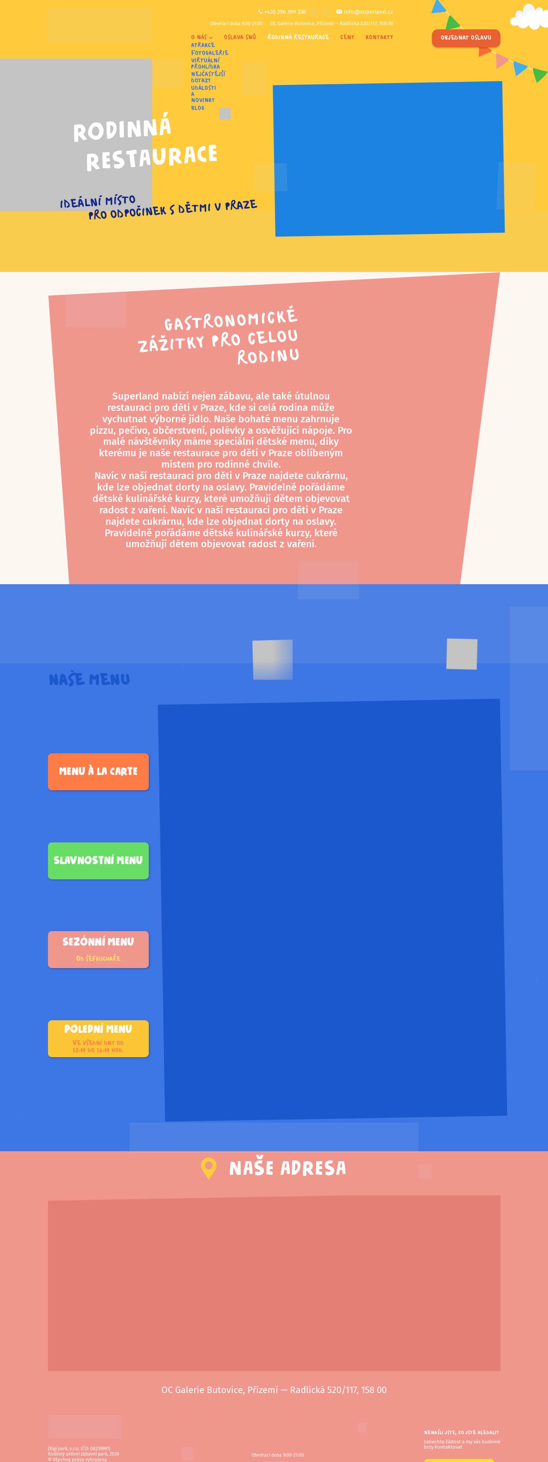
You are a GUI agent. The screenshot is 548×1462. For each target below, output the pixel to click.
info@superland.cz (368, 12)
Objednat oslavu (466, 38)
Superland (135, 396)
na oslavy (223, 487)
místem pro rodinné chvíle (220, 464)
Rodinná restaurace (298, 38)
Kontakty (379, 38)
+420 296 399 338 (285, 12)
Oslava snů (240, 38)
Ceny (347, 38)
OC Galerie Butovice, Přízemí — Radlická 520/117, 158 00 (331, 23)
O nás (199, 38)
